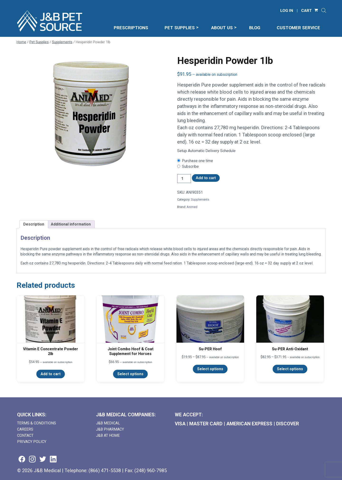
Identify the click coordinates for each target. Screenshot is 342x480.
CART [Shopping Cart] (306, 11)
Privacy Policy (31, 441)
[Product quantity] (184, 178)
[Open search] (323, 10)
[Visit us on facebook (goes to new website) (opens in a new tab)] (22, 459)
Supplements (62, 42)
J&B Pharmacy (110, 429)
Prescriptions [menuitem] (131, 27)
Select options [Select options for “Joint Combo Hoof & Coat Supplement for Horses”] (130, 374)
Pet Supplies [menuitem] (180, 27)
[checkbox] (251, 161)
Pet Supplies (39, 42)
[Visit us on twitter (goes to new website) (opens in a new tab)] (43, 459)
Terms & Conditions (36, 423)
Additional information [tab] (71, 224)
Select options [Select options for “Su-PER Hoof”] (210, 369)
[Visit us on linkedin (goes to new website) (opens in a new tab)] (53, 459)
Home (21, 42)
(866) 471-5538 (105, 470)
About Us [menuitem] (222, 27)
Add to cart (206, 178)
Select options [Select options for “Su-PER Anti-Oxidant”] (290, 369)
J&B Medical (108, 423)
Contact (25, 435)
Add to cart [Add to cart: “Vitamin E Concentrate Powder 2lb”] (51, 374)
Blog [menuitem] (254, 27)
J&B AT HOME (108, 435)
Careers (25, 429)
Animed (192, 206)
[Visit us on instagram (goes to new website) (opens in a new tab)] (32, 459)
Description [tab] (33, 224)
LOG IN (286, 11)
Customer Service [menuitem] (298, 27)
